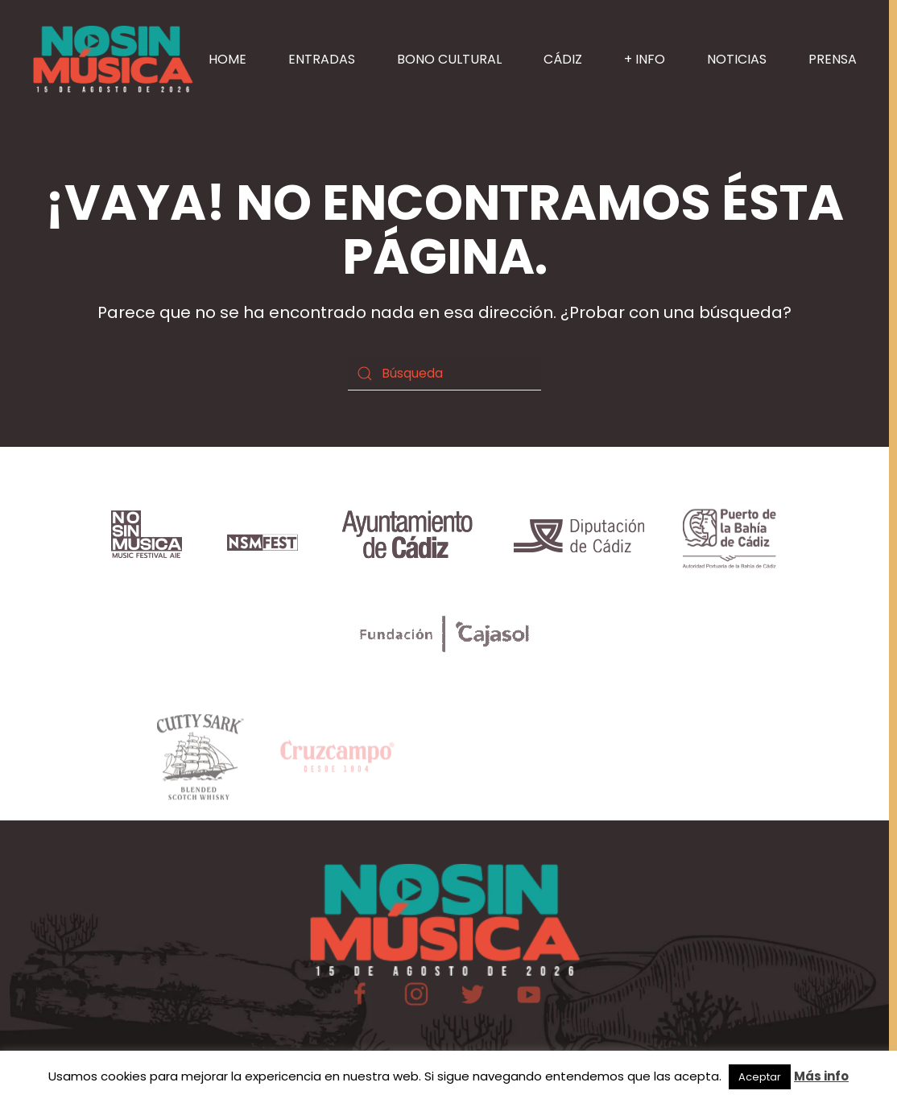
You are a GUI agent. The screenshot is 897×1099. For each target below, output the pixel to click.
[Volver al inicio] (112, 59)
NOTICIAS (737, 59)
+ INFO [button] (644, 59)
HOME (227, 59)
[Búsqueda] (444, 373)
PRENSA (832, 59)
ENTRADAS (321, 59)
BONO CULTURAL (449, 59)
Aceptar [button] (759, 1077)
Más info (821, 1076)
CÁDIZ (563, 59)
